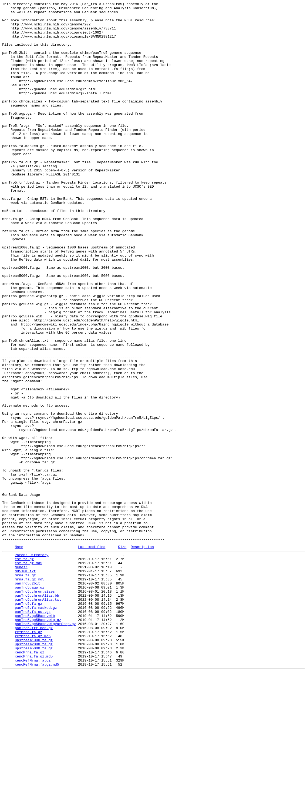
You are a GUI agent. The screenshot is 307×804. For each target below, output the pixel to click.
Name (19, 655)
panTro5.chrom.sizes (35, 708)
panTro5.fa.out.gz (33, 732)
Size (122, 655)
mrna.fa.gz (25, 688)
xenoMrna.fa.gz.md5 (34, 785)
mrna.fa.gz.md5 (29, 693)
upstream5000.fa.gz (34, 776)
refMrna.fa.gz (28, 756)
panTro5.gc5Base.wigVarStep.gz (45, 747)
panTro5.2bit (27, 698)
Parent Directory (32, 664)
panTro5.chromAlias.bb (37, 712)
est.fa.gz (24, 669)
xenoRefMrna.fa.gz (33, 790)
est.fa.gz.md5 (28, 674)
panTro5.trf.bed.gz (34, 751)
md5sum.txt (25, 683)
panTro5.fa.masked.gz (36, 727)
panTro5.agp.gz (29, 703)
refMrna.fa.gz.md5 (33, 761)
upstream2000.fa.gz (34, 771)
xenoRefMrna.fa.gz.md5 (37, 795)
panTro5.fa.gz (28, 722)
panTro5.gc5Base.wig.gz (38, 742)
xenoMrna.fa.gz (29, 781)
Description (142, 655)
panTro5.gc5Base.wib (35, 737)
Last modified (91, 655)
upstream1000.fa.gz (34, 766)
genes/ (21, 678)
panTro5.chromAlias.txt (38, 717)
